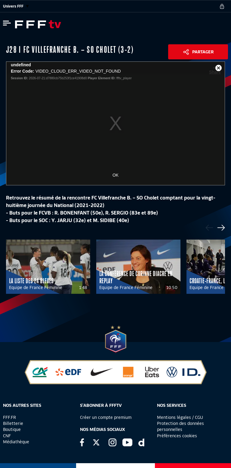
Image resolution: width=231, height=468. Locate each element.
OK (115, 175)
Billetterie (13, 423)
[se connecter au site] (222, 6)
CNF (7, 435)
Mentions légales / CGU (180, 417)
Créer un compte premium (105, 417)
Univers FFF (16, 6)
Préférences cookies (177, 435)
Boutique (12, 429)
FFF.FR (9, 417)
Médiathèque (16, 441)
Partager (203, 51)
